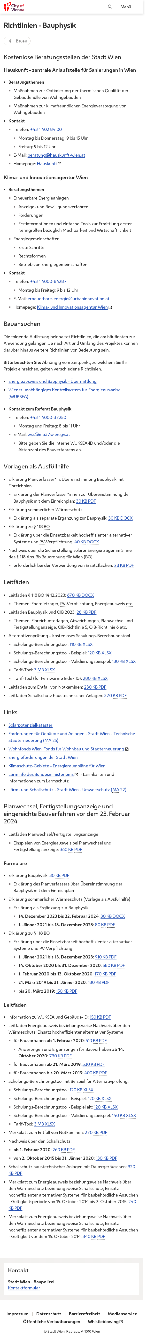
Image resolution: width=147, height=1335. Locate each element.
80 (105, 925)
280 (95, 678)
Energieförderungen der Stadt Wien (43, 757)
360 (71, 849)
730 (60, 1056)
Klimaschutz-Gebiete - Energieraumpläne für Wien (57, 766)
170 (105, 974)
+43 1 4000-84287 (48, 281)
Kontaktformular (24, 1288)
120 (100, 653)
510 (96, 1040)
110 (81, 644)
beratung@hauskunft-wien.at (56, 155)
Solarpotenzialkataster (30, 725)
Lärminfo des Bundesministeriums (41, 774)
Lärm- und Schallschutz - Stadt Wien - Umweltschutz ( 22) (67, 789)
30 (86, 501)
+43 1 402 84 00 (46, 129)
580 (114, 965)
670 (80, 595)
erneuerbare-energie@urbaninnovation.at (68, 298)
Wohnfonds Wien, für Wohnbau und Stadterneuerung (66, 748)
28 (124, 565)
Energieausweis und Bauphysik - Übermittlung (52, 381)
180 (98, 982)
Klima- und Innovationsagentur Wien (72, 307)
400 (95, 1073)
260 (64, 1149)
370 (115, 695)
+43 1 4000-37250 (48, 417)
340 (94, 1236)
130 (124, 661)
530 (94, 1064)
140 (124, 1115)
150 (66, 991)
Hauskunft (47, 163)
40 (86, 542)
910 (105, 957)
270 (96, 1132)
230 (95, 687)
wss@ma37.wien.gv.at (49, 434)
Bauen (17, 41)
